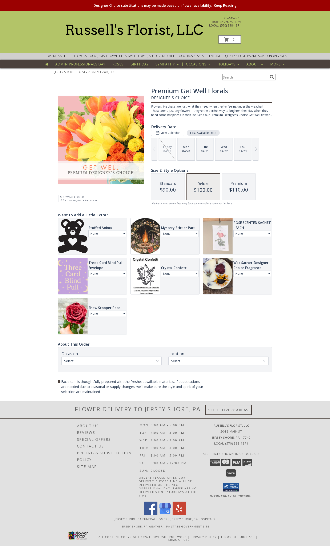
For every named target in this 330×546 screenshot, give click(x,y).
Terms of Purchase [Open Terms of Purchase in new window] (238, 537)
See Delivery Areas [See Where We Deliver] (228, 410)
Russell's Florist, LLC (134, 30)
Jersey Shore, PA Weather (142, 526)
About (255, 64)
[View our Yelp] (179, 514)
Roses (118, 64)
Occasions (199, 64)
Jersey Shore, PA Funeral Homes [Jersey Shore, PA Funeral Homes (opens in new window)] (141, 519)
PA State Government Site (187, 526)
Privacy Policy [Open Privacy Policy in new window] (204, 537)
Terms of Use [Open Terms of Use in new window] (178, 539)
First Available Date (203, 133)
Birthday (139, 64)
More (278, 64)
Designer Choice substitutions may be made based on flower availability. (165, 5)
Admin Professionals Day (80, 64)
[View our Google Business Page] (165, 514)
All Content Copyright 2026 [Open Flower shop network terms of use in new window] (123, 537)
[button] (229, 39)
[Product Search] (245, 77)
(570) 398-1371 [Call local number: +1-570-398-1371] (230, 25)
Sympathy (168, 64)
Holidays (229, 64)
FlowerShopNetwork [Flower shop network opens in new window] (168, 537)
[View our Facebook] (150, 514)
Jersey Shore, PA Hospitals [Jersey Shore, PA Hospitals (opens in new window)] (193, 519)
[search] (272, 77)
